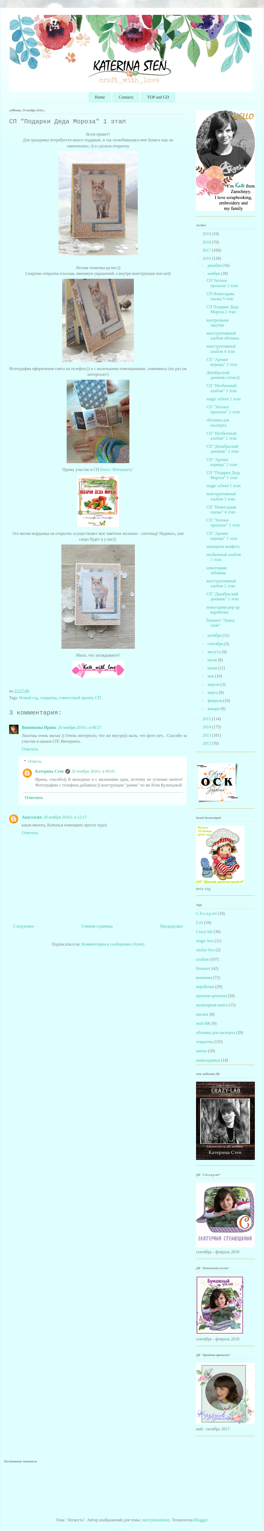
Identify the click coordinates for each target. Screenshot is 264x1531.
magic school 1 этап (223, 485)
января (214, 708)
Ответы (35, 761)
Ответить (30, 749)
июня (213, 668)
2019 (207, 234)
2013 (207, 735)
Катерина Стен (49, 771)
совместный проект (76, 697)
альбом (202, 959)
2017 (207, 250)
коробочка (205, 986)
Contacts (126, 97)
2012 (207, 743)
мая (211, 676)
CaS (199, 922)
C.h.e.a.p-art (206, 913)
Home (100, 97)
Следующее (23, 926)
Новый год (28, 697)
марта (213, 692)
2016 (207, 258)
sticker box (205, 950)
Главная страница (97, 926)
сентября (216, 644)
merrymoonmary (156, 1520)
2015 (207, 719)
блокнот (203, 968)
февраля (215, 700)
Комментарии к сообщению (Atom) (113, 944)
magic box (205, 941)
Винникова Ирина (39, 727)
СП (98, 697)
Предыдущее (171, 926)
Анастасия (32, 817)
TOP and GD (158, 97)
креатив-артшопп (211, 996)
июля (213, 660)
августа (215, 652)
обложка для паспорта (215, 1032)
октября (215, 635)
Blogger (200, 1520)
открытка (48, 697)
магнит (202, 1014)
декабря (215, 265)
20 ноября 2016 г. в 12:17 (65, 817)
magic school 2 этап (223, 399)
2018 (207, 242)
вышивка (204, 977)
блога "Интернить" (117, 469)
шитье (201, 1051)
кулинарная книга (212, 1005)
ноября (214, 273)
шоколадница (208, 1060)
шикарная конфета (222, 546)
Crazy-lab (204, 931)
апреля (214, 684)
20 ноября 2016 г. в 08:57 (79, 727)
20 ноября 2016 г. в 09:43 (93, 771)
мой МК (203, 1023)
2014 (207, 727)
